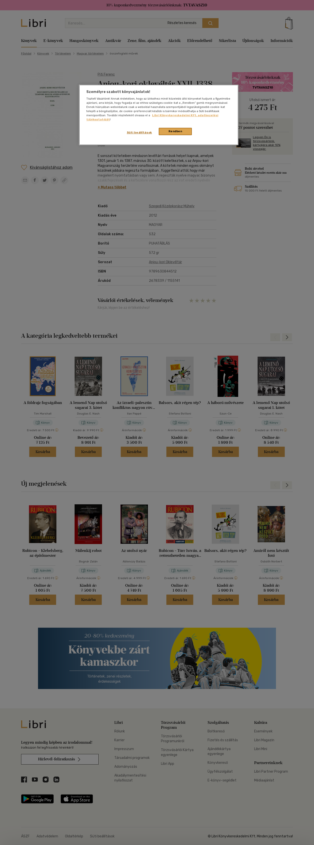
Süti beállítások (139, 132)
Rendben (175, 131)
